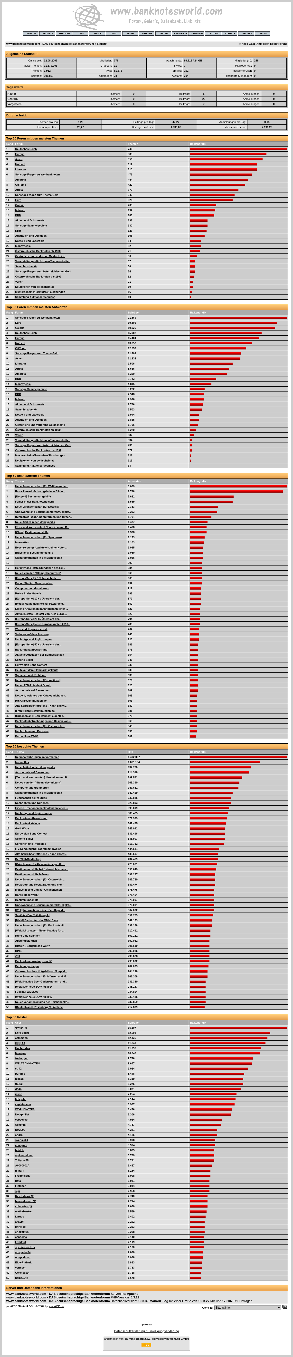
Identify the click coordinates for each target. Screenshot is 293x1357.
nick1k (19, 1078)
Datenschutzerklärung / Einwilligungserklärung (146, 1331)
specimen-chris (25, 1247)
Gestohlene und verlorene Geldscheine (40, 256)
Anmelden (262, 43)
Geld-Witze (22, 828)
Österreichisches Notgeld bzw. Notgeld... (41, 971)
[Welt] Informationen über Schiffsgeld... (40, 910)
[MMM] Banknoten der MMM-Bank (36, 920)
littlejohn (20, 1099)
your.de (56, 1306)
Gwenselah (22, 1272)
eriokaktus (21, 1231)
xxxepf (19, 1221)
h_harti (19, 1170)
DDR (18, 230)
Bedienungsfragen (27, 966)
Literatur (20, 169)
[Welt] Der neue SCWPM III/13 (33, 996)
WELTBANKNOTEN (27, 1063)
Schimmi (20, 1124)
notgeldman (22, 1257)
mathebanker (23, 1211)
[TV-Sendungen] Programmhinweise (38, 848)
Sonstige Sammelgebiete (31, 225)
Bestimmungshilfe (26, 899)
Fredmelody (22, 1175)
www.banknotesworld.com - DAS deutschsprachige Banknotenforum (50, 43)
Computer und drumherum (32, 588)
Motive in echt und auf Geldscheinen (38, 889)
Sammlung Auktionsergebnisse (35, 297)
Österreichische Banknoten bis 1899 (38, 276)
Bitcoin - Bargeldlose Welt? (32, 945)
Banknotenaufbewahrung (31, 649)
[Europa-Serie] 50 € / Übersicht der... (38, 644)
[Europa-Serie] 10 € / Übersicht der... (38, 598)
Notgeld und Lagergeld (29, 240)
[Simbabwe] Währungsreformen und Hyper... (43, 516)
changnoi (21, 1145)
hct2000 (20, 1129)
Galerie (19, 205)
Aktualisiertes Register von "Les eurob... (41, 613)
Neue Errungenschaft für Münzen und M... (41, 976)
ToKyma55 (21, 1160)
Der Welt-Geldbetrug (28, 859)
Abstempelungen (26, 940)
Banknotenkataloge (27, 823)
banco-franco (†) (25, 1201)
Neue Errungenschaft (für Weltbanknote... (41, 486)
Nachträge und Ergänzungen (33, 639)
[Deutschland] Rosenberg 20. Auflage (39, 1007)
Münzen (20, 210)
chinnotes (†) (23, 1206)
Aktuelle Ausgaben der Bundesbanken (39, 654)
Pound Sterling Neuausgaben (33, 583)
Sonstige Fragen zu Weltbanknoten (37, 174)
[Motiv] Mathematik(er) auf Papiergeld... (40, 603)
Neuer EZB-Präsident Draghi (33, 685)
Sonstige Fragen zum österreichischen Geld (43, 271)
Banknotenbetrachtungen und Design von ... (43, 721)
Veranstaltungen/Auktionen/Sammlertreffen (42, 261)
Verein (19, 281)
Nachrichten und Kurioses (31, 731)
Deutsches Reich (26, 149)
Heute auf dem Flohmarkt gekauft (36, 670)
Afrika (19, 189)
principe (20, 1226)
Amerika (20, 179)
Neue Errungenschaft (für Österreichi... (40, 726)
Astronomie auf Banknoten (32, 690)
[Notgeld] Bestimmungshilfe (33, 496)
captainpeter (23, 1104)
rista (18, 1180)
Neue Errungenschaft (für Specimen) (38, 537)
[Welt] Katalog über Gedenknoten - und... (41, 981)
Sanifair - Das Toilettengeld (32, 915)
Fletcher (20, 1185)
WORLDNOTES (24, 1109)
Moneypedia (23, 245)
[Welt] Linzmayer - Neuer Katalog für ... (39, 930)
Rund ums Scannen (27, 935)
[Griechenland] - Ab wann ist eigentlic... (40, 715)
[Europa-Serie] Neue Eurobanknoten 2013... (42, 624)
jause (18, 1094)
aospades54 (22, 1252)
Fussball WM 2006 (26, 991)
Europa (19, 154)
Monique (20, 1053)
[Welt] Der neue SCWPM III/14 (33, 986)
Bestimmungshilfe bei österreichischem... (41, 869)
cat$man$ (21, 1037)
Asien (18, 159)
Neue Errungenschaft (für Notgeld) (37, 506)
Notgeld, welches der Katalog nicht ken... (41, 695)
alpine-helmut (24, 1155)
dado (18, 1088)
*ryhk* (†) (21, 1027)
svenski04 (21, 1140)
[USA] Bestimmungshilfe (31, 700)
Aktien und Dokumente (29, 220)
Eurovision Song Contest (31, 664)
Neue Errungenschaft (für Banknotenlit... (40, 925)
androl (19, 1134)
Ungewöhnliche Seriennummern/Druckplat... (43, 511)
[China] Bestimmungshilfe (31, 532)
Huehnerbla (22, 1048)
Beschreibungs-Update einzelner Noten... (41, 547)
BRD (18, 215)
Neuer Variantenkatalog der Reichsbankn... (42, 1001)
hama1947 (21, 1277)
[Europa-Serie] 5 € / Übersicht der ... (37, 578)
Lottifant (20, 1242)
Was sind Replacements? (31, 629)
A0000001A (22, 1165)
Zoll (17, 956)
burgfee (20, 1073)
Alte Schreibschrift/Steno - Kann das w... (40, 705)
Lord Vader (22, 1032)
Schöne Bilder (24, 659)
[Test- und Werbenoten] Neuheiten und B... (42, 527)
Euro (18, 200)
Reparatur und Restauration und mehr (39, 884)
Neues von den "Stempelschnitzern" (38, 573)
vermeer (20, 1267)
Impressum (146, 1324)
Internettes (22, 542)
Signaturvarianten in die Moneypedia (38, 557)
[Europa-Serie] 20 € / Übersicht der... (38, 619)
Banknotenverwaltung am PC (33, 961)
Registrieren (278, 43)
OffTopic (20, 184)
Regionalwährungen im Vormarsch (37, 757)
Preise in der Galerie (28, 593)
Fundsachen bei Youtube (31, 797)
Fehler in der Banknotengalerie (34, 501)
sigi (17, 1191)
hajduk (19, 1150)
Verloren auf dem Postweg (32, 634)
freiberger (21, 1058)
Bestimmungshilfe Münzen (32, 874)
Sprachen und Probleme (30, 675)
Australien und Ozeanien (31, 235)
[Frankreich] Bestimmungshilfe (35, 710)
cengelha (21, 1236)
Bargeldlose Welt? (26, 736)
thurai (19, 1083)
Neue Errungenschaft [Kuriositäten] (37, 680)
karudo (19, 1216)
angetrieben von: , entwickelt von (146, 1338)
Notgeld (20, 164)
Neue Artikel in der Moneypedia (35, 522)
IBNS (18, 950)
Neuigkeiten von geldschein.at (34, 286)
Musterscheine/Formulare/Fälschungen (40, 291)
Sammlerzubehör (26, 266)
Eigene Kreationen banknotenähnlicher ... (41, 608)
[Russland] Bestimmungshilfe (34, 552)
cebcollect (21, 1119)
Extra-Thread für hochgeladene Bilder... (40, 491)
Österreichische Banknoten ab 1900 (37, 251)
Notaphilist (22, 1114)
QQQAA (20, 1043)
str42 (18, 1068)
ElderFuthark (23, 1262)
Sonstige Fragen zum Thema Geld (36, 194)
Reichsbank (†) (24, 1196)
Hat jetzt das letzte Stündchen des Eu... (40, 567)
